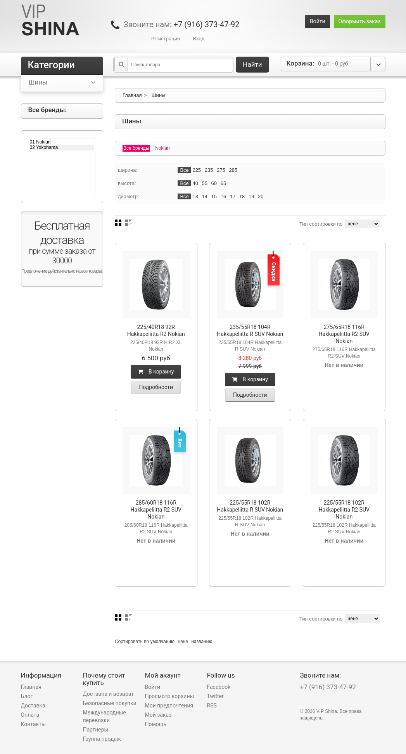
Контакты (33, 724)
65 (223, 183)
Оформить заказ (360, 21)
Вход (198, 39)
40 (195, 183)
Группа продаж (102, 739)
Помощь (156, 724)
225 (196, 170)
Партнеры (96, 729)
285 (233, 170)
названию (201, 641)
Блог (27, 696)
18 (242, 196)
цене (183, 641)
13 (195, 196)
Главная (132, 95)
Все (184, 170)
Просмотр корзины (169, 696)
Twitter (215, 696)
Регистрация (165, 39)
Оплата (30, 715)
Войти (317, 21)
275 (221, 170)
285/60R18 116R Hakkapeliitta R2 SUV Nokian (156, 510)
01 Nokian (62, 142)
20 (260, 196)
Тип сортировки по (321, 224)
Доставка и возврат (108, 694)
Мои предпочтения (169, 705)
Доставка (33, 705)
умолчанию (162, 641)
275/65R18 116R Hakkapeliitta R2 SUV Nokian (344, 334)
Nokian (162, 148)
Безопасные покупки (109, 703)
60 (214, 183)
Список (128, 223)
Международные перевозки (104, 716)
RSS (212, 705)
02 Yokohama (62, 147)
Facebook (219, 687)
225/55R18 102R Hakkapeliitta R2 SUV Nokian (344, 510)
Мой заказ (158, 715)
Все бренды (136, 148)
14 (204, 196)
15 (214, 196)
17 (232, 196)
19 (251, 196)
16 (223, 196)
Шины (159, 95)
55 (204, 183)
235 (209, 170)
